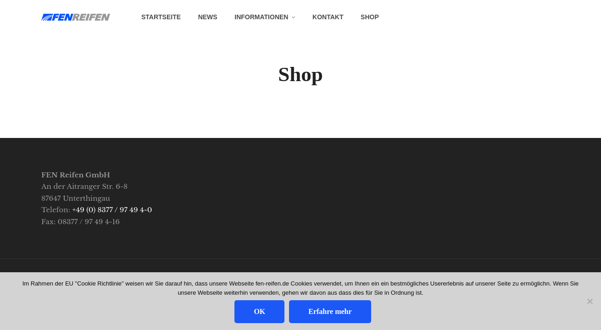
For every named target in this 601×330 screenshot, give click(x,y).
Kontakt (327, 17)
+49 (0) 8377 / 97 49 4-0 (112, 209)
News (207, 17)
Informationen (261, 17)
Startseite (161, 17)
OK (259, 311)
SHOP (370, 17)
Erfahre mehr (329, 311)
